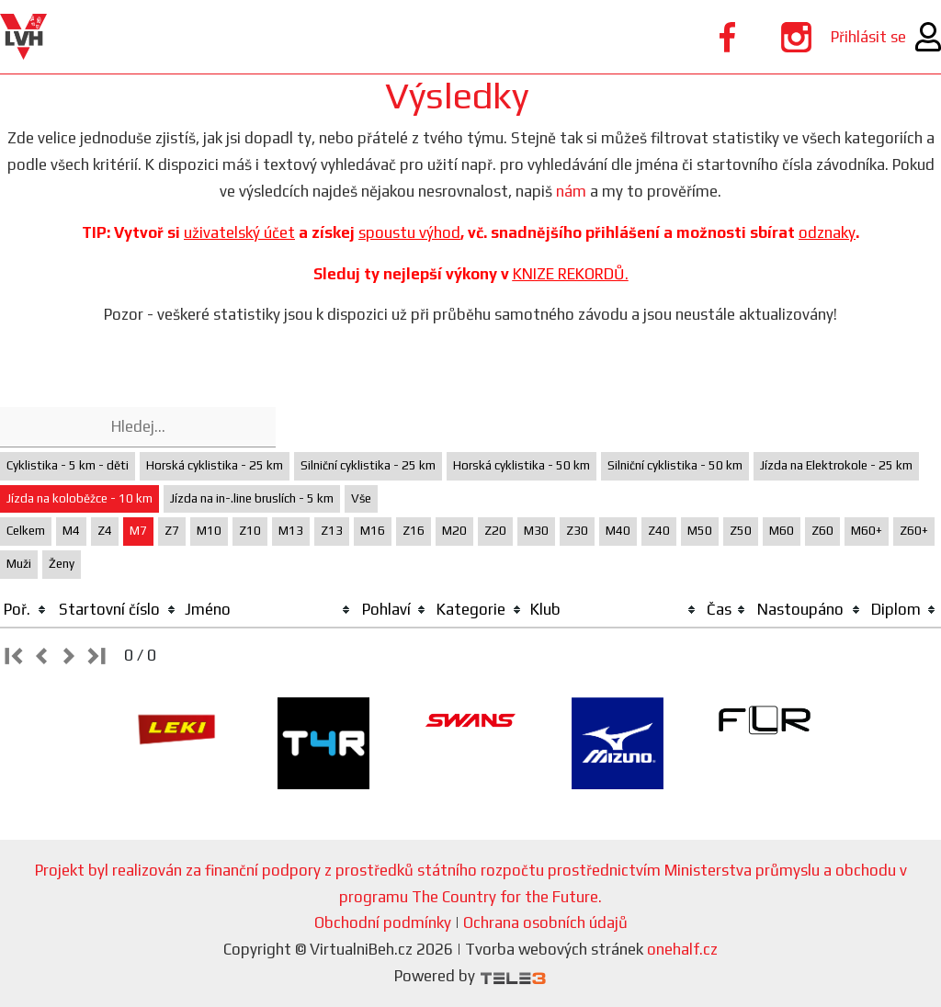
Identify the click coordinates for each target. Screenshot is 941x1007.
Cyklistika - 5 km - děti (67, 465)
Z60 (822, 530)
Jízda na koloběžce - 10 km (79, 498)
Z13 (332, 530)
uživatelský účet (239, 232)
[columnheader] (25, 610)
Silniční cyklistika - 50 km (675, 465)
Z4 (104, 530)
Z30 (577, 530)
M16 (372, 530)
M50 (699, 530)
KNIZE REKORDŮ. (571, 274)
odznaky (827, 232)
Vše (361, 498)
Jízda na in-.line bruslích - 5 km (252, 498)
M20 (454, 530)
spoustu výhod (409, 232)
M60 (781, 530)
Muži (18, 564)
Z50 (741, 530)
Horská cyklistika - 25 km (214, 465)
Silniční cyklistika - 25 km (368, 465)
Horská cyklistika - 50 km (521, 465)
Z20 (495, 530)
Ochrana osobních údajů (545, 922)
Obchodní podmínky (382, 922)
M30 (536, 530)
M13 (290, 530)
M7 (138, 530)
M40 (618, 530)
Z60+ (914, 530)
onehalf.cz (682, 949)
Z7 (171, 530)
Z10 (250, 530)
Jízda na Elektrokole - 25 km (836, 465)
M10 (209, 530)
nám (571, 191)
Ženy (61, 564)
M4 (71, 530)
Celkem (25, 530)
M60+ (866, 530)
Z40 (659, 530)
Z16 (413, 530)
